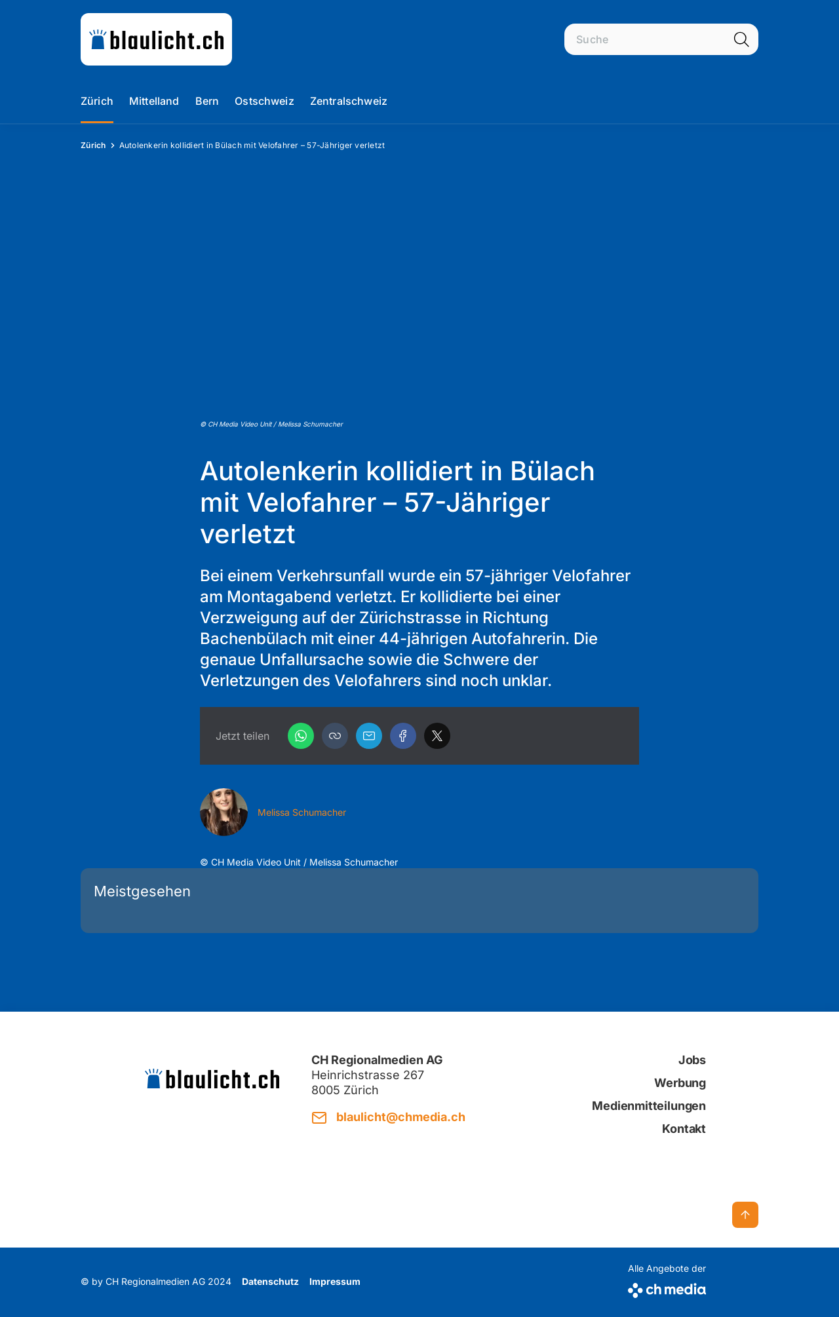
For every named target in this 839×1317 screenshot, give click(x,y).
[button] (335, 736)
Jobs (692, 1060)
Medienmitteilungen (649, 1106)
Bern (207, 100)
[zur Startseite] (156, 39)
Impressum (335, 1281)
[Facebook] (403, 736)
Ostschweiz (264, 100)
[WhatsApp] (301, 736)
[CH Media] (667, 1288)
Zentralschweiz (348, 100)
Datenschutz (270, 1281)
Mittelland (154, 100)
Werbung (680, 1083)
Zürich (97, 100)
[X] (437, 736)
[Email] (369, 736)
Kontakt (684, 1129)
